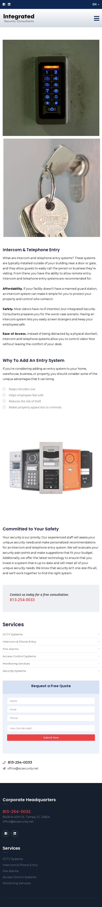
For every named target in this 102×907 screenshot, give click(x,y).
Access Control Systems (19, 656)
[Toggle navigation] (96, 18)
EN (96, 4)
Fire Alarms (11, 649)
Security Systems (14, 671)
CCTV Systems (13, 634)
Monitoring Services (16, 663)
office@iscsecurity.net (22, 768)
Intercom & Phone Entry (19, 641)
